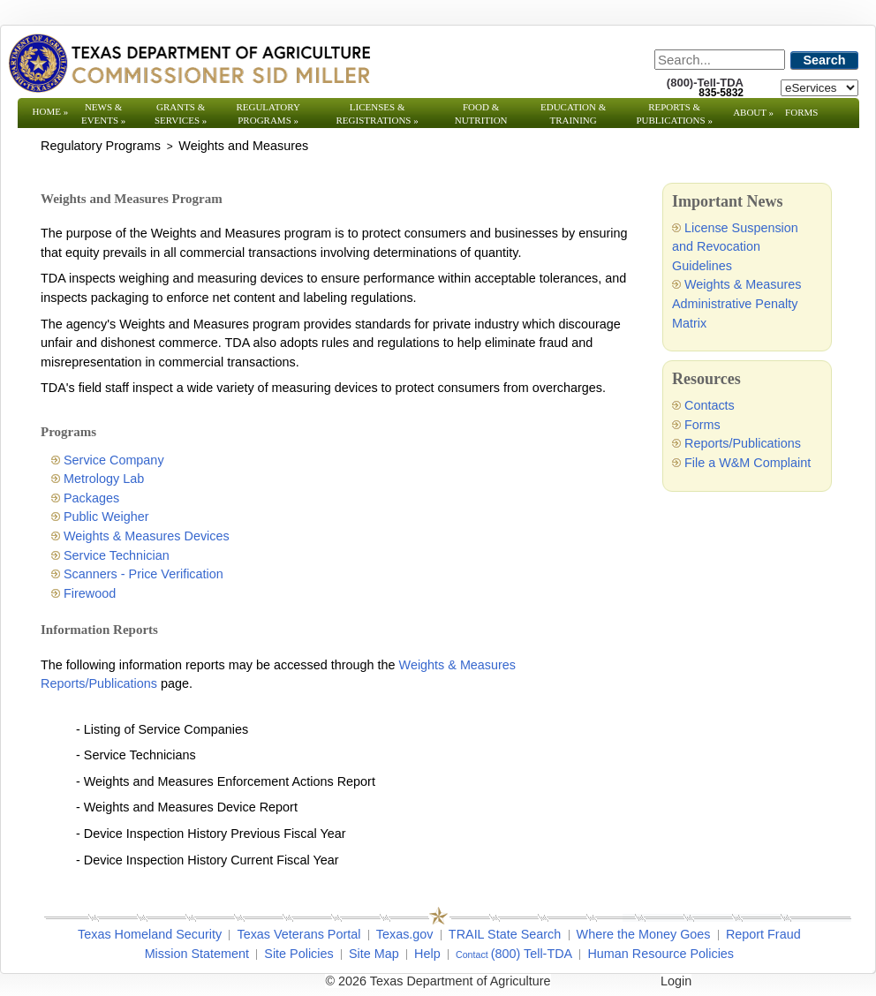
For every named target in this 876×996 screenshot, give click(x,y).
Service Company (114, 460)
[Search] (719, 59)
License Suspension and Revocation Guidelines (735, 247)
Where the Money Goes (644, 934)
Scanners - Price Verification (143, 574)
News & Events (103, 113)
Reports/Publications (742, 443)
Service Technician (117, 555)
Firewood (90, 593)
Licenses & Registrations (377, 113)
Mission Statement (197, 954)
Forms (801, 112)
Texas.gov (405, 934)
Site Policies (298, 954)
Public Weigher (106, 516)
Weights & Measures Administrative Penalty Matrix (737, 303)
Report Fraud (763, 934)
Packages (91, 498)
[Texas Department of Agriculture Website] (188, 63)
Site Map (374, 954)
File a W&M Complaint (747, 463)
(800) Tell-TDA (532, 954)
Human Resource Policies (660, 954)
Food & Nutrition (481, 113)
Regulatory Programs (268, 113)
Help (427, 954)
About (753, 112)
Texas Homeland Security (150, 934)
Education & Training (573, 113)
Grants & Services (181, 113)
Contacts (709, 405)
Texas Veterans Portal (298, 934)
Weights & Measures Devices (147, 536)
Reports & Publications (674, 113)
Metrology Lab (104, 479)
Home (51, 111)
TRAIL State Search (505, 934)
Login (676, 981)
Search (825, 60)
